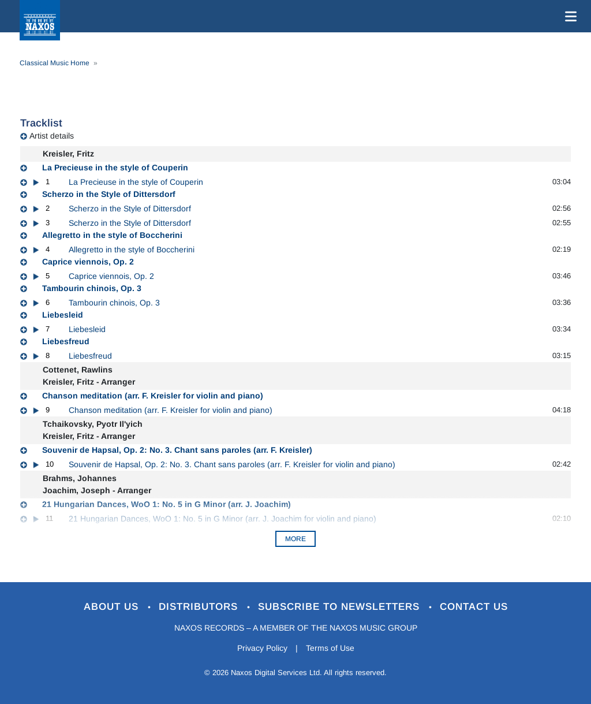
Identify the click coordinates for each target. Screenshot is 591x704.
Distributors (200, 606)
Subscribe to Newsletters (340, 606)
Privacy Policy (262, 648)
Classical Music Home (54, 63)
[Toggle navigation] (568, 16)
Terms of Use (330, 648)
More (295, 539)
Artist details (51, 135)
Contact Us (474, 606)
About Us (113, 606)
